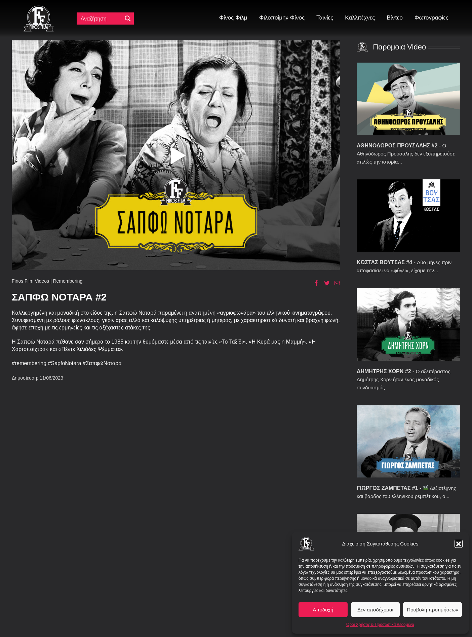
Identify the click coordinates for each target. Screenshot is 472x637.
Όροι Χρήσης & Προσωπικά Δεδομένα (380, 624)
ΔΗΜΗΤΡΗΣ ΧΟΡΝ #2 (384, 371)
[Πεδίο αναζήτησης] (101, 18)
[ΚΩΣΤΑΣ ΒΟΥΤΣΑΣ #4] (408, 215)
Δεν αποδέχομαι (375, 609)
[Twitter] (324, 283)
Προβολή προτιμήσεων (432, 609)
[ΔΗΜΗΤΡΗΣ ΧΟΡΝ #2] (408, 324)
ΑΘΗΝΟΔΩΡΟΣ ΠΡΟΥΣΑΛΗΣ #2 (397, 145)
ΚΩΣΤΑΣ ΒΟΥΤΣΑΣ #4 (384, 262)
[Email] (334, 283)
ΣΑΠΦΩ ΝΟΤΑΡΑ (53, 297)
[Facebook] (314, 283)
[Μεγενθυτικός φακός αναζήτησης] (127, 18)
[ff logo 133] (39, 8)
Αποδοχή (323, 609)
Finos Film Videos (30, 281)
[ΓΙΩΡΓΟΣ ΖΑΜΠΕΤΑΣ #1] (408, 441)
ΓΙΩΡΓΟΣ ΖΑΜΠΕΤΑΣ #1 (387, 488)
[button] (458, 543)
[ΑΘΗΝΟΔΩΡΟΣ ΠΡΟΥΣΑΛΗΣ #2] (408, 99)
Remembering (67, 281)
